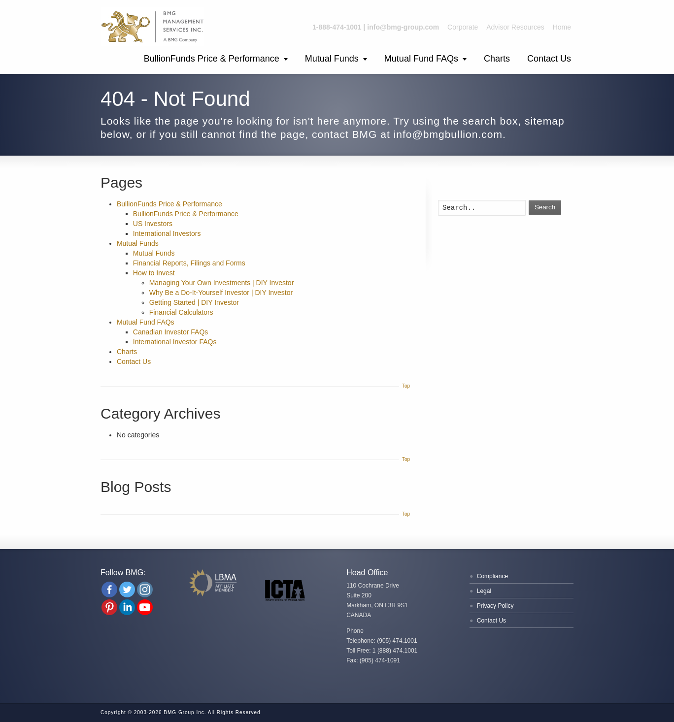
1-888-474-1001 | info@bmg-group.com (375, 27)
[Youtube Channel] (145, 607)
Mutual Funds (332, 59)
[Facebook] (109, 589)
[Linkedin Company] (127, 607)
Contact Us (549, 59)
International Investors (167, 233)
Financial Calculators (181, 312)
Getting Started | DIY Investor (194, 302)
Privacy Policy (495, 605)
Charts (497, 59)
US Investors (152, 224)
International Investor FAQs (175, 342)
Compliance (492, 576)
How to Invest (154, 273)
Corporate (462, 27)
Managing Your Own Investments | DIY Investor (221, 283)
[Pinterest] (109, 607)
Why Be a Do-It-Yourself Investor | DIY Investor (221, 292)
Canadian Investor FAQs (170, 332)
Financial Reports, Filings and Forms (189, 263)
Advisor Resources (515, 27)
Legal (484, 591)
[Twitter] (127, 589)
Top (406, 386)
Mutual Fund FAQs (421, 59)
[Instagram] (145, 589)
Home (562, 27)
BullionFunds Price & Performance (211, 59)
